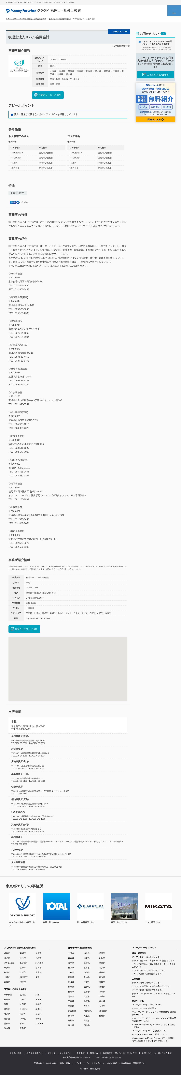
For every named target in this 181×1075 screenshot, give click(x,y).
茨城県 (71, 982)
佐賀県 (102, 987)
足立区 (38, 1014)
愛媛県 (102, 972)
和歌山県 (88, 1011)
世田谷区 (24, 1009)
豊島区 (23, 1028)
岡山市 (38, 953)
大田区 (23, 1004)
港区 (6, 1004)
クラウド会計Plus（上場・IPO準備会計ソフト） (153, 960)
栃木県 (71, 987)
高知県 (102, 977)
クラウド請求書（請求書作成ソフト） (149, 970)
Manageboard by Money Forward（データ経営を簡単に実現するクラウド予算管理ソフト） (153, 1039)
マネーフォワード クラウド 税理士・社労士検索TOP (26, 19)
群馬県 (71, 71)
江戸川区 (39, 1023)
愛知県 (107, 71)
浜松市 (23, 958)
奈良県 (87, 1006)
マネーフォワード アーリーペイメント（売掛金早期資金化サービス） (154, 1019)
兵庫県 (87, 1001)
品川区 (23, 994)
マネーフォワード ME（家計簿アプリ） (149, 1031)
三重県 (116, 71)
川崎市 (7, 977)
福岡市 (38, 967)
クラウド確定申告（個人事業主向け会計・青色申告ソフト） (153, 965)
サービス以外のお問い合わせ (108, 1057)
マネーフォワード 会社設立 (144, 1008)
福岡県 (69, 74)
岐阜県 (87, 967)
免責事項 (81, 1053)
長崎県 (102, 992)
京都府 (87, 992)
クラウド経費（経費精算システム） (148, 974)
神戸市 (23, 982)
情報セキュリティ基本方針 (59, 1053)
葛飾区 (38, 1019)
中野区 (23, 1019)
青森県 (71, 958)
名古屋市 (24, 963)
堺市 (37, 977)
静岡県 (98, 71)
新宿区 (7, 1009)
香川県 (102, 967)
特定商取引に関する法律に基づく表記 (120, 1053)
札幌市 (7, 953)
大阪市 (23, 972)
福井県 (87, 953)
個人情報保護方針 (34, 1053)
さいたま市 (9, 963)
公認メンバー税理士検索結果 (60, 19)
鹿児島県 (103, 1011)
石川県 (71, 1020)
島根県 (87, 1020)
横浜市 (7, 972)
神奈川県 (72, 1011)
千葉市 (7, 967)
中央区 (7, 999)
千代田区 (8, 994)
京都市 (23, 967)
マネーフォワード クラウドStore (146, 1005)
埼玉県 (71, 996)
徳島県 (102, 963)
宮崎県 (102, 996)
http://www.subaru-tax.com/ (38, 618)
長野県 (87, 963)
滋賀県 (87, 987)
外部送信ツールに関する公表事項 (157, 1053)
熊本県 (102, 1001)
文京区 (7, 1014)
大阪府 (87, 996)
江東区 (7, 1028)
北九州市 (39, 963)
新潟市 (23, 953)
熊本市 (38, 972)
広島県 (102, 953)
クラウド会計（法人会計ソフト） (147, 957)
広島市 (38, 958)
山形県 (71, 972)
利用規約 (94, 1053)
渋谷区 (23, 1014)
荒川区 (38, 999)
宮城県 (62, 71)
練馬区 (38, 1009)
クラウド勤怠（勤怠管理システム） (148, 990)
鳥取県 (87, 1016)
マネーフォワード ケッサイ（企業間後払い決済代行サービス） (154, 1013)
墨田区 (7, 1023)
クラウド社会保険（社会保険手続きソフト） (152, 986)
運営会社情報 (15, 1053)
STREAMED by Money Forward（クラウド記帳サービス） (154, 1025)
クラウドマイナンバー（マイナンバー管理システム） (153, 995)
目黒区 (23, 999)
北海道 (53, 71)
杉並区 (23, 1023)
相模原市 (24, 977)
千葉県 (71, 1001)
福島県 (71, 977)
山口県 (60, 74)
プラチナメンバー (58, 59)
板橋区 (38, 1004)
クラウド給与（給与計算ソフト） (147, 982)
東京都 (80, 71)
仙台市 (7, 958)
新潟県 (89, 71)
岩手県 (71, 963)
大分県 (102, 1006)
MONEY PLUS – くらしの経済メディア (149, 1034)
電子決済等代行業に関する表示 (76, 1057)
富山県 (71, 1025)
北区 (37, 994)
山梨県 (87, 958)
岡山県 (87, 1025)
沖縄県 (102, 1016)
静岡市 (7, 982)
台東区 (7, 1019)
